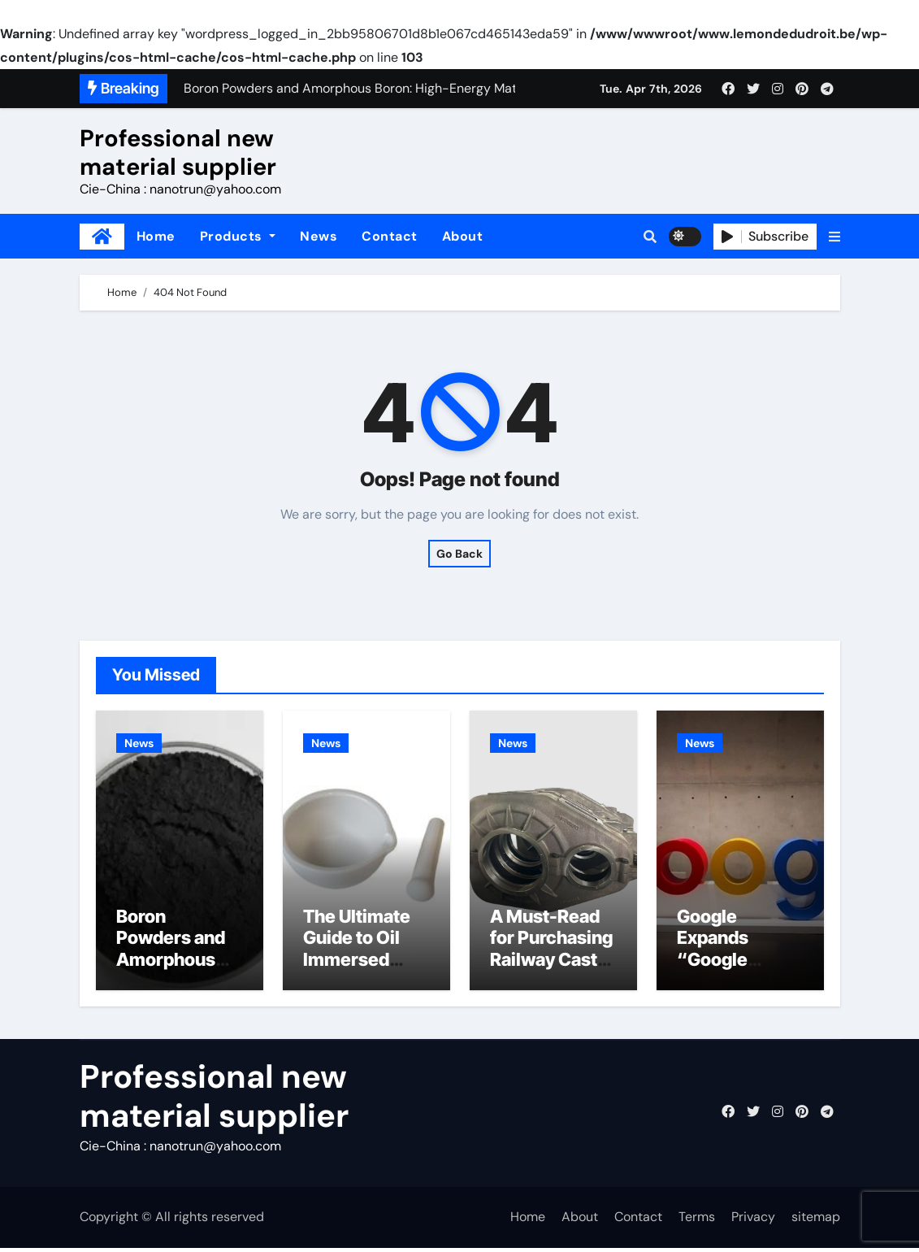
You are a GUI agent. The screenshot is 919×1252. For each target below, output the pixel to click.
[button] (834, 236)
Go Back (459, 553)
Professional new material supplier (178, 152)
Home (156, 236)
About (462, 236)
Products (238, 236)
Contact (390, 236)
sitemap (815, 1221)
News (318, 236)
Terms (696, 1221)
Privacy (753, 1221)
